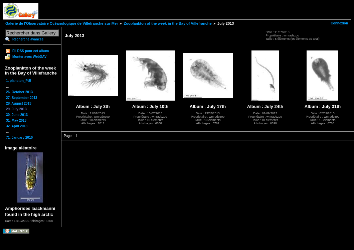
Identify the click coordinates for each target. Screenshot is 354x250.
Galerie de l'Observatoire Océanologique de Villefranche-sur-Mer (61, 23)
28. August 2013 (18, 103)
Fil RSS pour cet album (30, 51)
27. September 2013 (21, 98)
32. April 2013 (16, 126)
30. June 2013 (17, 115)
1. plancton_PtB (18, 81)
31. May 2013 (16, 120)
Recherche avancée (27, 39)
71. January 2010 (19, 137)
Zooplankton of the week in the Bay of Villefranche (167, 23)
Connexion (339, 23)
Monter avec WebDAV (29, 56)
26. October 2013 (19, 92)
